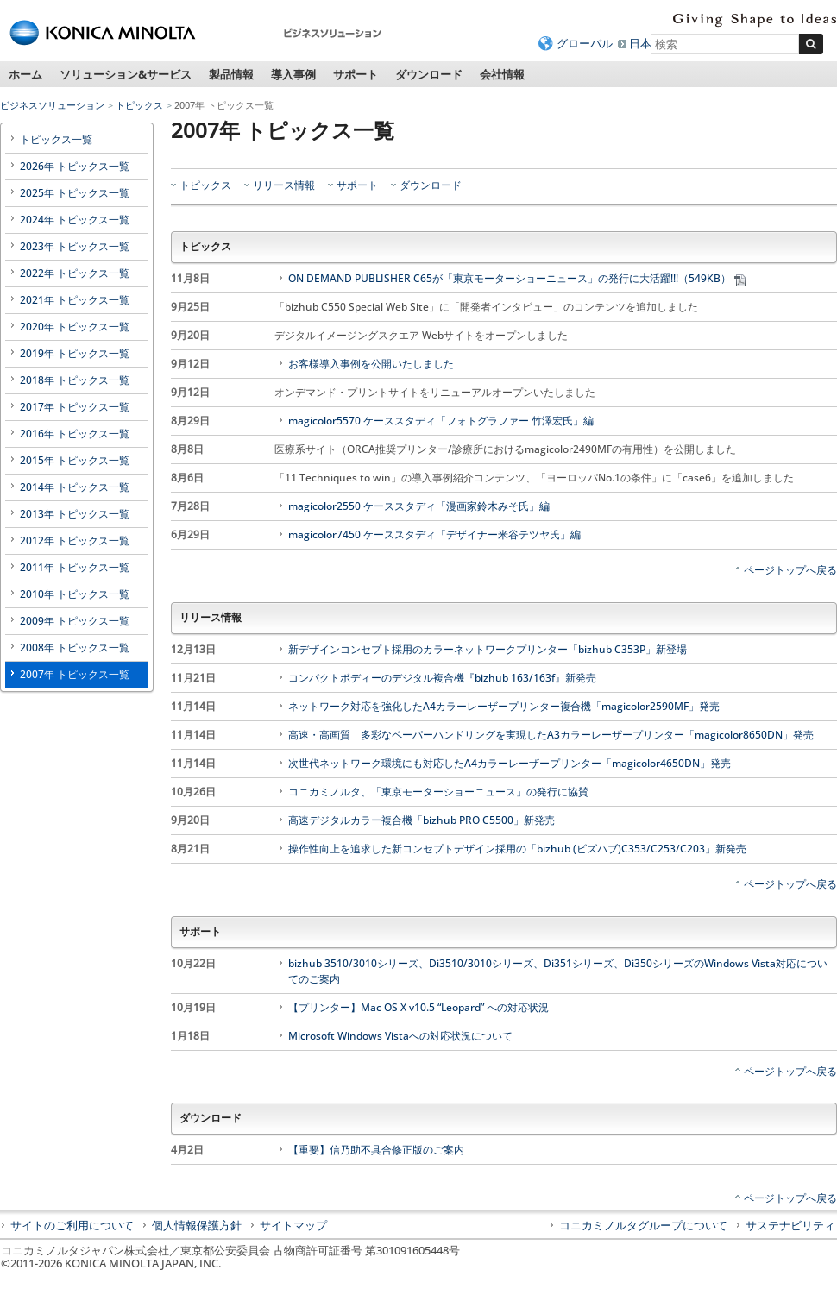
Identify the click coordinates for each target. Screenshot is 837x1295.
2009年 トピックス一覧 (74, 620)
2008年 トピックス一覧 (74, 647)
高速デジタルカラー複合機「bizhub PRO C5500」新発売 (421, 820)
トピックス (139, 104)
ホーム (25, 74)
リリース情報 (284, 185)
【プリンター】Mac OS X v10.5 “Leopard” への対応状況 (418, 1007)
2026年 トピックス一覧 (74, 166)
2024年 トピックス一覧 (74, 219)
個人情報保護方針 (197, 1225)
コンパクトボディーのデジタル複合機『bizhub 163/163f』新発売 (442, 677)
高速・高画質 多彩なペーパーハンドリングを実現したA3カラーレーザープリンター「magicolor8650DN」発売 (551, 734)
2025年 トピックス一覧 (74, 192)
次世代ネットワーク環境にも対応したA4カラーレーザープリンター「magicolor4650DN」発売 (509, 763)
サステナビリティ (790, 1225)
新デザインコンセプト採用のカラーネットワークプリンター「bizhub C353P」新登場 (487, 649)
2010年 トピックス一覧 (74, 594)
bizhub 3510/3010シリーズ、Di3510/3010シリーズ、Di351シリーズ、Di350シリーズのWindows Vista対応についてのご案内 (558, 971)
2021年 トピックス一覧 (74, 299)
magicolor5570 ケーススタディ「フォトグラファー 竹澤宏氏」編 (441, 420)
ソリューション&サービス (126, 74)
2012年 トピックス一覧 (74, 540)
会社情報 (502, 74)
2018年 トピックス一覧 (74, 380)
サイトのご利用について (72, 1225)
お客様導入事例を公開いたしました (371, 363)
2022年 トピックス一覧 (74, 273)
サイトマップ (293, 1225)
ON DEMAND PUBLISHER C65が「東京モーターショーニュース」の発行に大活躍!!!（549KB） (518, 278)
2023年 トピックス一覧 (74, 246)
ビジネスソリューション (52, 104)
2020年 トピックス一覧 (74, 326)
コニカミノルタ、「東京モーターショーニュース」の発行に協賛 (438, 791)
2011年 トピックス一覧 (74, 567)
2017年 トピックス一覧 (74, 406)
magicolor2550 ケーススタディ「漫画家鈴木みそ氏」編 (419, 506)
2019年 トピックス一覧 (74, 353)
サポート (355, 74)
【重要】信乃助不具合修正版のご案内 (376, 1149)
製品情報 (231, 74)
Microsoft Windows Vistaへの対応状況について (400, 1035)
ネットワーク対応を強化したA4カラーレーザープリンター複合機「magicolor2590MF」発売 (504, 706)
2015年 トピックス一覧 (74, 460)
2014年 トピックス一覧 (74, 487)
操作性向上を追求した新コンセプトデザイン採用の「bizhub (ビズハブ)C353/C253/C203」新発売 (517, 848)
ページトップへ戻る (790, 570)
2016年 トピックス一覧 (74, 433)
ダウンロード (429, 74)
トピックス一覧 (56, 139)
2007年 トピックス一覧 (74, 674)
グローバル (585, 43)
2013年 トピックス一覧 (74, 513)
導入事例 (293, 74)
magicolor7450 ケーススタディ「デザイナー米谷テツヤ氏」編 (434, 534)
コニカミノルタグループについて (643, 1225)
